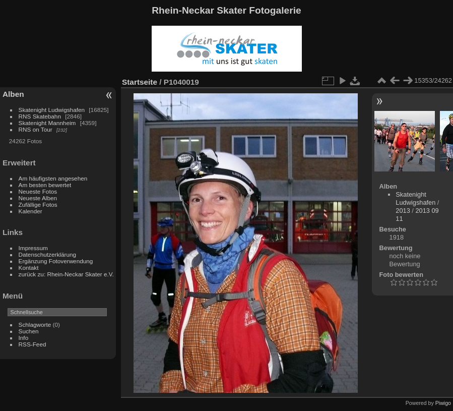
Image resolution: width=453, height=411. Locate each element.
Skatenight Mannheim (47, 123)
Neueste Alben (38, 198)
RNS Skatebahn (40, 116)
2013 (403, 210)
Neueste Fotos (38, 191)
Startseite (139, 82)
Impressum (33, 248)
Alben (13, 94)
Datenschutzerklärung (47, 254)
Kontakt (29, 267)
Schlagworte (35, 324)
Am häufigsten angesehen (53, 178)
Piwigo (443, 403)
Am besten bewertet (45, 185)
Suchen (29, 331)
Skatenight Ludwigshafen (52, 109)
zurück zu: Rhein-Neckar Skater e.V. (66, 274)
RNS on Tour (35, 129)
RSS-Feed (32, 344)
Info (24, 337)
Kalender (30, 211)
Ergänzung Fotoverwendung (56, 261)
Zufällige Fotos (38, 204)
